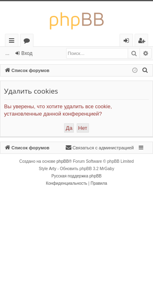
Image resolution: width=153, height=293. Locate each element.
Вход (26, 53)
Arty (52, 168)
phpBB (63, 161)
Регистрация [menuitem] (143, 42)
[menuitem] (145, 70)
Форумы (28, 42)
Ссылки (13, 42)
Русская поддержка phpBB (76, 176)
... (7, 53)
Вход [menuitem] (128, 42)
